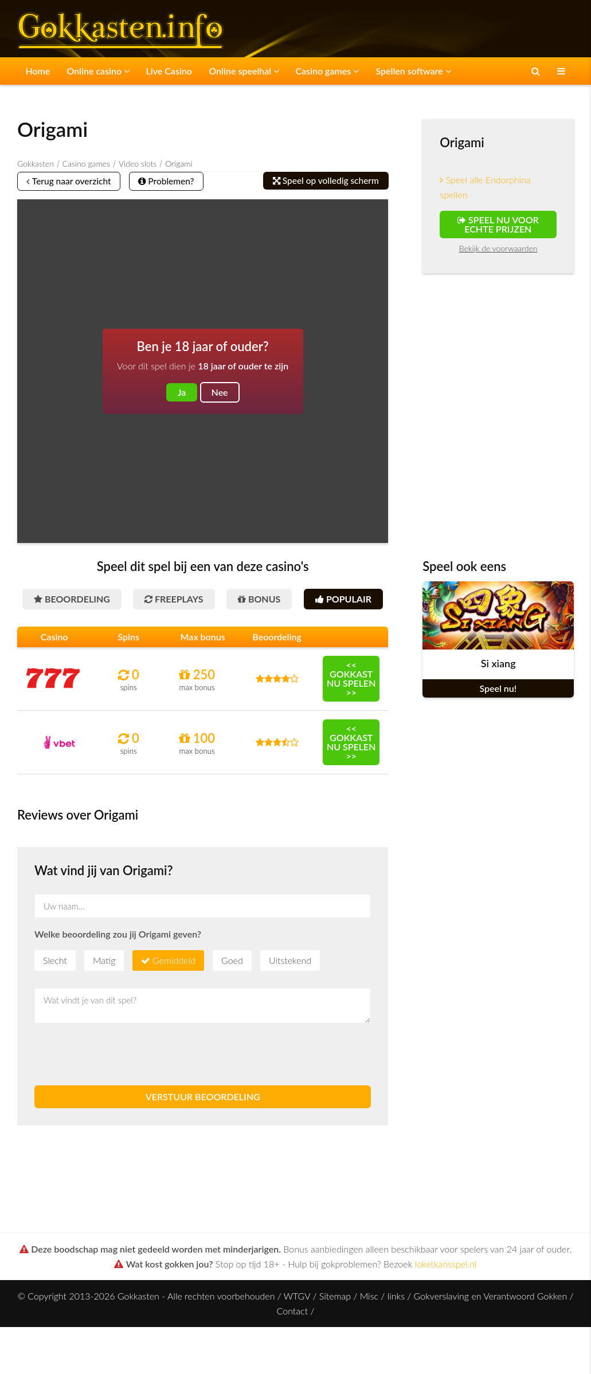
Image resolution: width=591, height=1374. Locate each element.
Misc (369, 1327)
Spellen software (385, 70)
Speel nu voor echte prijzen (498, 224)
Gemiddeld (173, 992)
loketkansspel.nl (446, 1295)
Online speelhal (226, 70)
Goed (232, 992)
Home (35, 70)
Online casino (90, 70)
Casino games (304, 70)
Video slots (137, 163)
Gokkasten (35, 163)
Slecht (55, 992)
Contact (292, 1342)
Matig (104, 992)
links (396, 1327)
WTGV (297, 1327)
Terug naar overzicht (72, 181)
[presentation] (121, 1086)
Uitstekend (290, 992)
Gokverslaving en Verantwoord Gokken (490, 1327)
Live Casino (157, 70)
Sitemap (335, 1327)
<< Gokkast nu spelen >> (351, 710)
